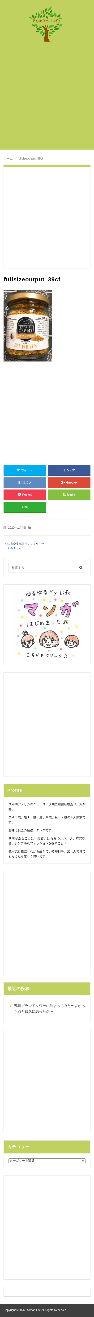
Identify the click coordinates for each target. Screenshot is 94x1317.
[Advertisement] (47, 98)
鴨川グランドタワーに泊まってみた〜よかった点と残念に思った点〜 (49, 1008)
